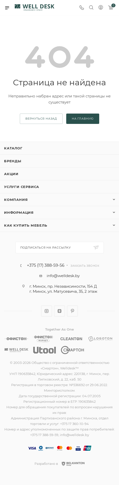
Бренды (12, 161)
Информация (19, 212)
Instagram (46, 311)
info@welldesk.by (63, 275)
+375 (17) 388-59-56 (45, 265)
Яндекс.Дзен (59, 311)
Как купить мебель (25, 225)
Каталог (13, 148)
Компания (16, 200)
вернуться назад (41, 118)
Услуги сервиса (21, 187)
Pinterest (72, 311)
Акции (11, 174)
